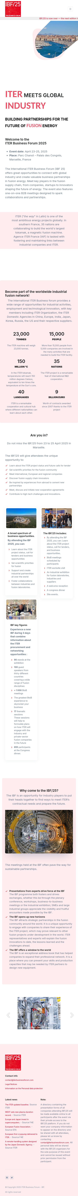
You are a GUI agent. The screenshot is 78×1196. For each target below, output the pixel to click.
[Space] (13, 1062)
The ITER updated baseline (16, 1104)
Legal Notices (11, 1084)
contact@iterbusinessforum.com (19, 1080)
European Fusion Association (17, 1127)
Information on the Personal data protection (24, 1088)
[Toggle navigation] (70, 8)
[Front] (13, 9)
